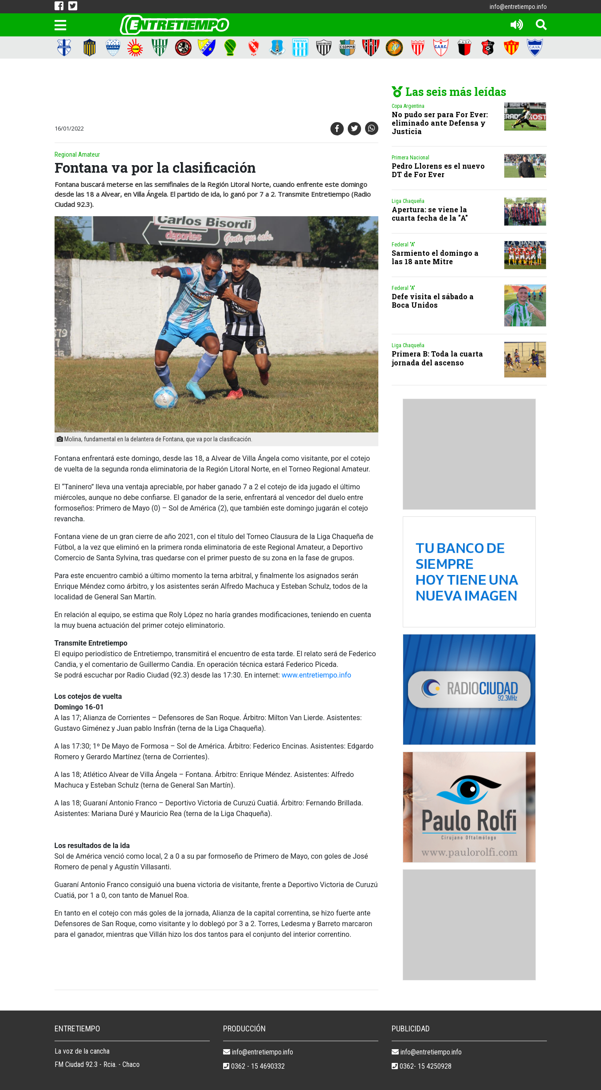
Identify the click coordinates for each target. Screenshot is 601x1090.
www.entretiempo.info (316, 675)
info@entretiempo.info (518, 6)
